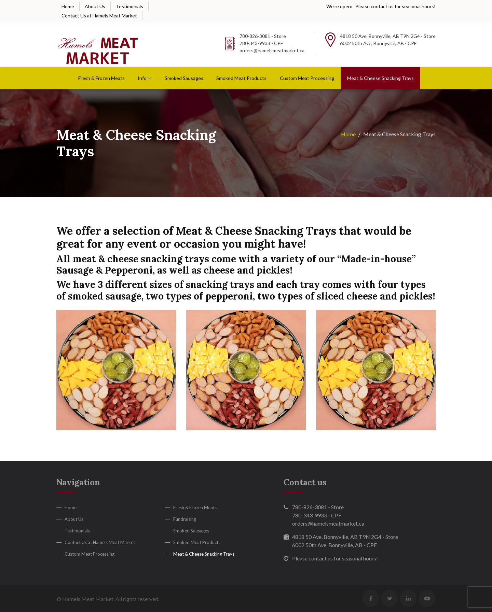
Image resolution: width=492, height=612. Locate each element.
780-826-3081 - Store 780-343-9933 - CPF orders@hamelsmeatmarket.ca (272, 43)
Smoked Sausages (184, 78)
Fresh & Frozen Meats (101, 78)
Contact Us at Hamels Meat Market (99, 15)
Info (142, 78)
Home (68, 6)
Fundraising (184, 519)
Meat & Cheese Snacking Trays (380, 78)
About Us (95, 6)
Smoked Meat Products (241, 78)
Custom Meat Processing (307, 78)
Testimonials (129, 6)
